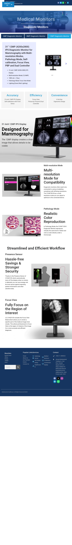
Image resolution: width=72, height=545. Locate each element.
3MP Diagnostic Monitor (12, 39)
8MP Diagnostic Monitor (36, 39)
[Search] (18, 370)
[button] (40, 66)
